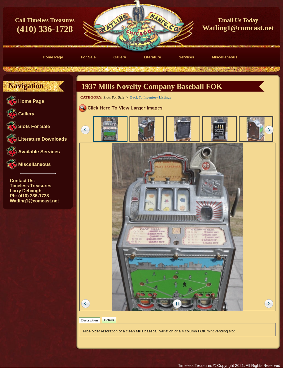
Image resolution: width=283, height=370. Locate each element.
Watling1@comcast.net (238, 28)
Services (186, 57)
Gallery (119, 57)
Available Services (39, 151)
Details (109, 320)
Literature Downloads (42, 139)
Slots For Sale (34, 126)
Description (89, 320)
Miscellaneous (224, 57)
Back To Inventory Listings (150, 97)
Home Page (53, 57)
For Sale (88, 57)
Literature (152, 57)
